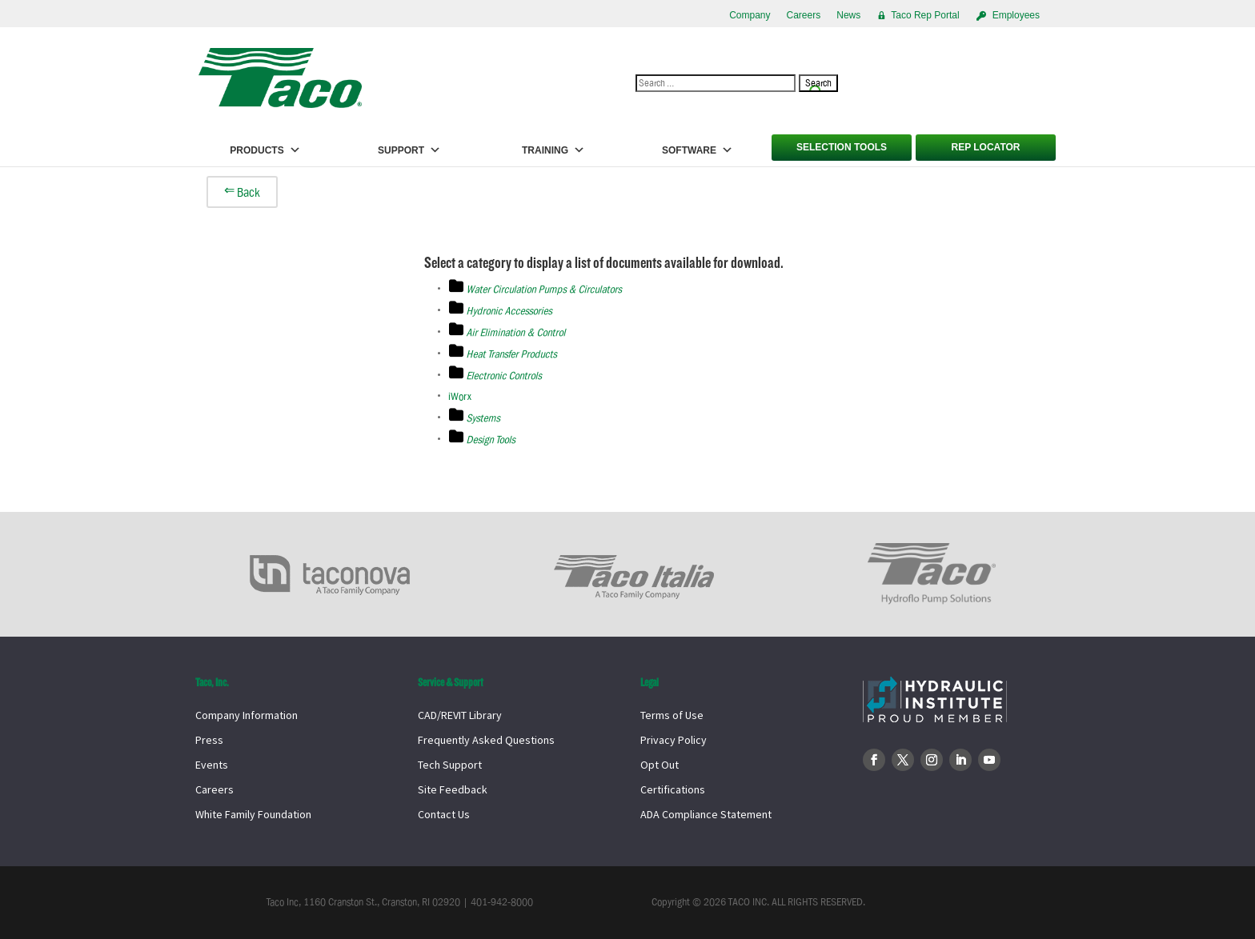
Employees (1016, 15)
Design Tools (491, 440)
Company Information (246, 715)
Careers (804, 15)
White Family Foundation (253, 814)
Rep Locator (985, 147)
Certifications (672, 789)
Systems (483, 418)
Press (209, 740)
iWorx (459, 396)
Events (211, 764)
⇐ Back (242, 192)
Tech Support (450, 764)
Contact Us (444, 814)
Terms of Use (672, 715)
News (848, 15)
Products (265, 150)
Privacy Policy (673, 740)
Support (409, 150)
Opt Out (659, 764)
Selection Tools (841, 147)
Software (697, 150)
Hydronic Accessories (509, 311)
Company (749, 15)
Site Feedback (452, 789)
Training (553, 150)
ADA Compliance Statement (706, 814)
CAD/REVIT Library (460, 715)
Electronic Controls (504, 376)
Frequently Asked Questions (486, 740)
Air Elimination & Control (516, 332)
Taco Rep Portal (925, 15)
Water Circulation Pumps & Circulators (544, 289)
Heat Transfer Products (512, 354)
